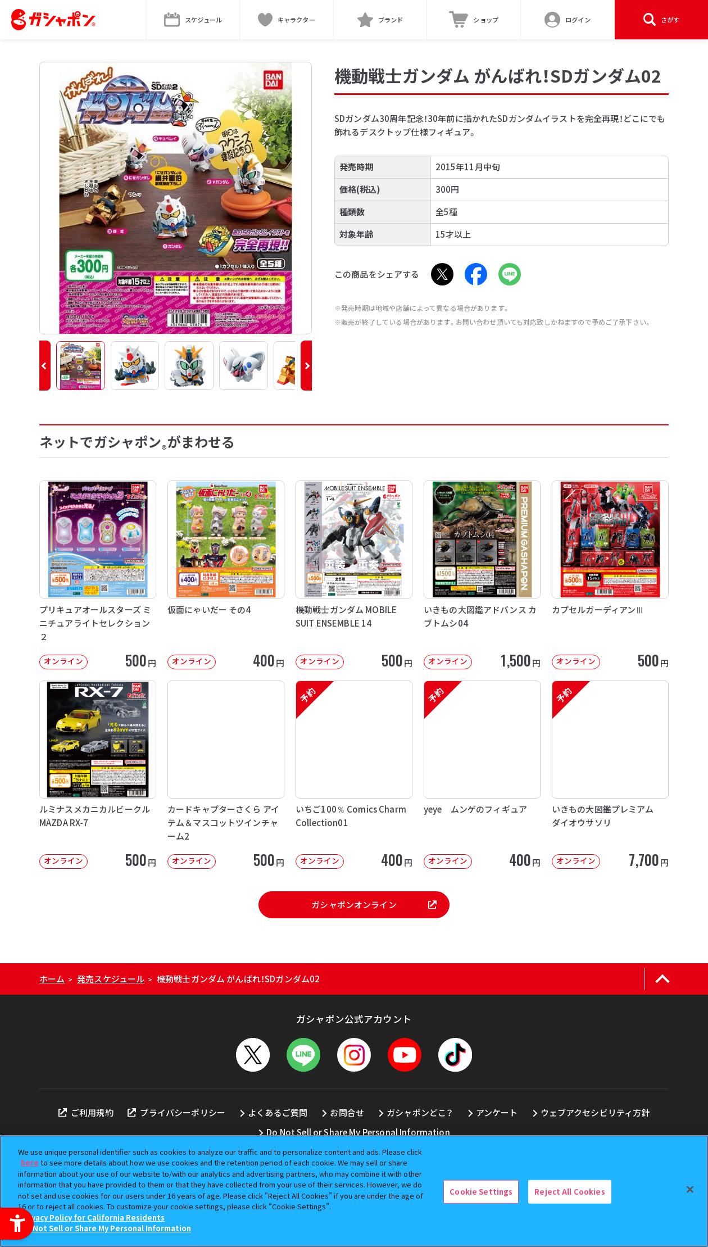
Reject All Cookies (569, 1191)
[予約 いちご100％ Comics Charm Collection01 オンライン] (354, 775)
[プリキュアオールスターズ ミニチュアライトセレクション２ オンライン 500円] (97, 574)
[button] (45, 366)
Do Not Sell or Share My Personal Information (358, 1132)
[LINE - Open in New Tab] (509, 274)
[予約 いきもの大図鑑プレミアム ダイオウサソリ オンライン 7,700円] (610, 775)
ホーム (52, 979)
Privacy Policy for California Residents (93, 1217)
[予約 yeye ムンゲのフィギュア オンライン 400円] (482, 775)
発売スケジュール (110, 979)
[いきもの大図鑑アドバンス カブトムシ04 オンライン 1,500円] (482, 574)
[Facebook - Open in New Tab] (476, 274)
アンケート (497, 1112)
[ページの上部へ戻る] (662, 979)
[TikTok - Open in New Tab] (455, 1055)
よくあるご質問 (277, 1112)
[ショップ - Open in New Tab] (474, 19)
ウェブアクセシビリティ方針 (595, 1112)
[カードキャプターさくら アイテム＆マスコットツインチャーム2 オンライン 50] (225, 775)
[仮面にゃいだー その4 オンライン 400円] (225, 574)
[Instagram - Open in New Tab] (354, 1055)
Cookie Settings (481, 1191)
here (30, 1162)
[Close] (690, 1189)
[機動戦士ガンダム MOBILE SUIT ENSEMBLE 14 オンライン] (354, 574)
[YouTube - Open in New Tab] (404, 1055)
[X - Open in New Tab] (442, 274)
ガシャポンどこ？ (420, 1112)
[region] (354, 1191)
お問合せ (347, 1112)
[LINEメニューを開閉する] (303, 1055)
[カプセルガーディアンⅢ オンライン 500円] (610, 574)
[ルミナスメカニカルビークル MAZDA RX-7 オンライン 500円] (97, 775)
